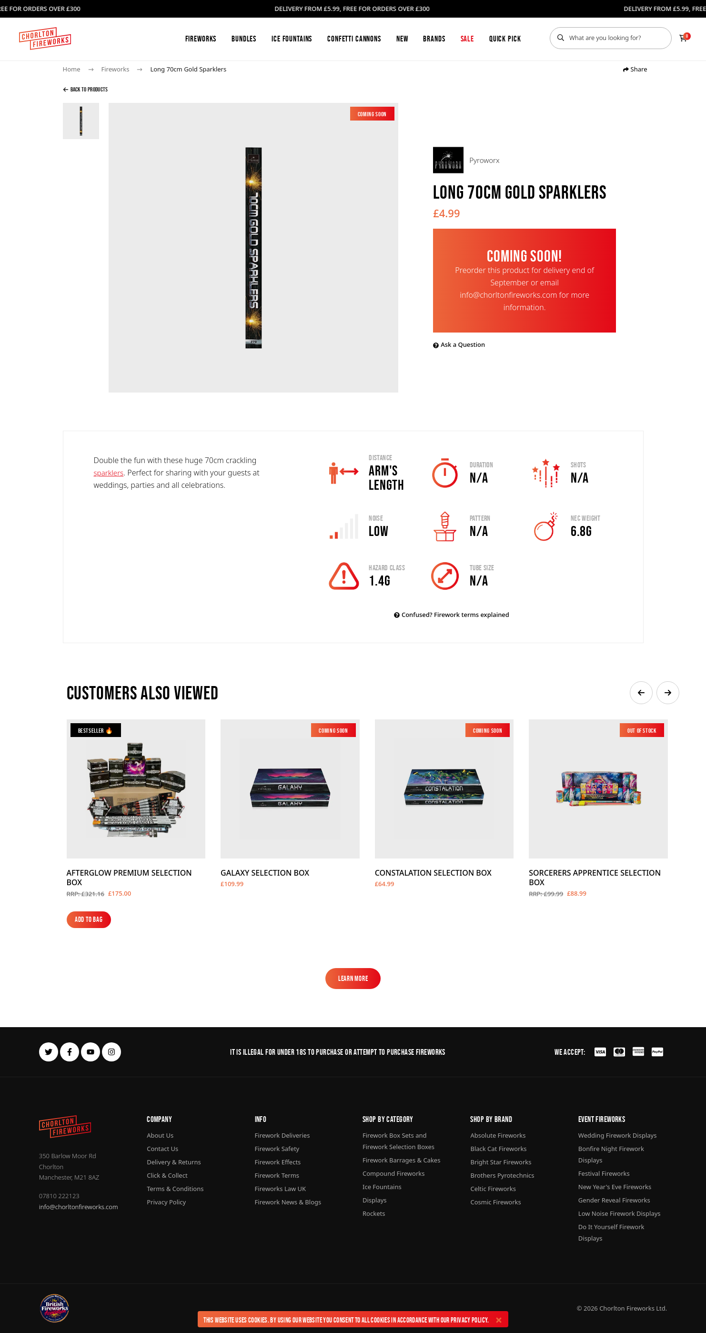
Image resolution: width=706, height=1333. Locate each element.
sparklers (109, 472)
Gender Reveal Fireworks (614, 1200)
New (402, 38)
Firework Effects (278, 1162)
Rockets (374, 1213)
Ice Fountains (292, 38)
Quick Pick (505, 38)
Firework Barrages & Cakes (401, 1160)
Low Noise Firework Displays (619, 1213)
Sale (467, 38)
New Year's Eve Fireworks (614, 1186)
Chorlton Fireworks (627, 1308)
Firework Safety (277, 1148)
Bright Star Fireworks (500, 1162)
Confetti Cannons (354, 38)
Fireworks (201, 38)
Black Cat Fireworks (498, 1148)
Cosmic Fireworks (495, 1202)
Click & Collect (167, 1175)
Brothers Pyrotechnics (502, 1175)
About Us (160, 1135)
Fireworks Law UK (280, 1188)
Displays (375, 1200)
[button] (641, 692)
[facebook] (69, 1051)
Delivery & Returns (174, 1162)
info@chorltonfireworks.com (78, 1206)
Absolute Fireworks (497, 1135)
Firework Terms (277, 1175)
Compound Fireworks (393, 1173)
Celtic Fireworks (492, 1188)
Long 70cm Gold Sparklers (188, 69)
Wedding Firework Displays (617, 1135)
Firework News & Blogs (288, 1202)
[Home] (45, 38)
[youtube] (90, 1051)
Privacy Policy (469, 1320)
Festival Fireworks (604, 1173)
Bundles (244, 38)
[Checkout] (683, 38)
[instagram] (111, 1051)
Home (72, 69)
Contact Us (162, 1148)
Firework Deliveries (282, 1135)
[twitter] (48, 1051)
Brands (434, 38)
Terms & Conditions (175, 1188)
